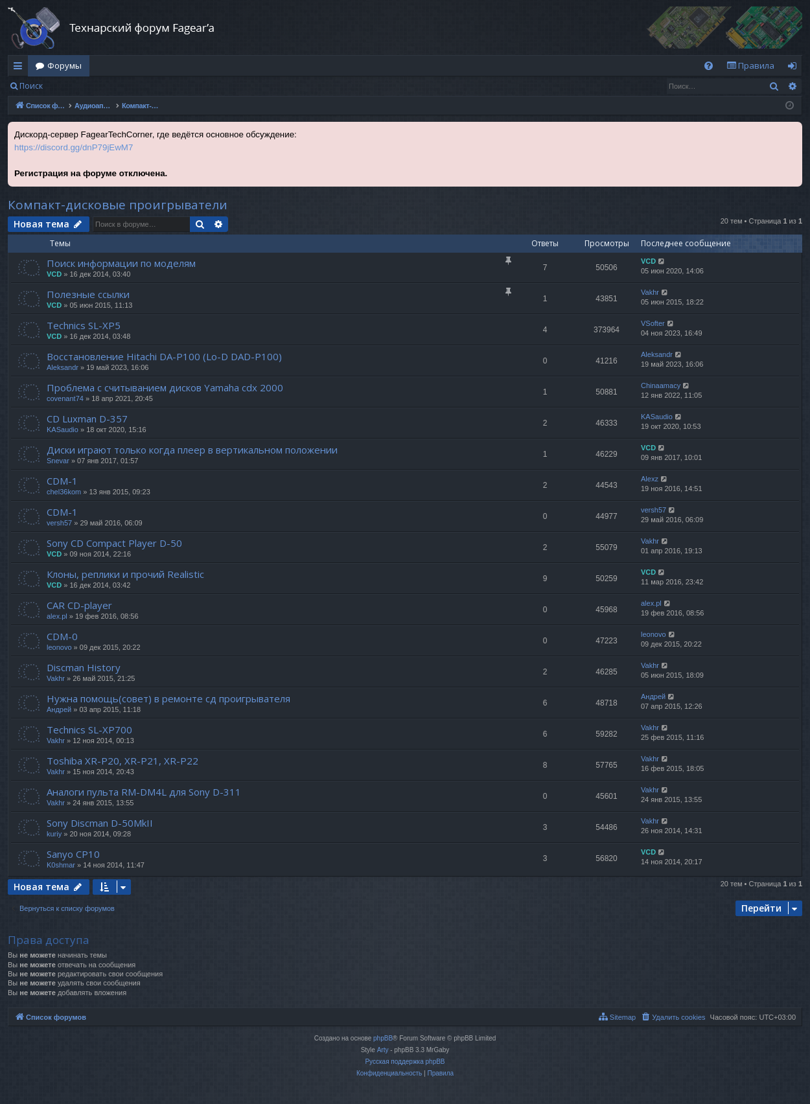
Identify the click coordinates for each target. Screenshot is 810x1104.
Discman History (84, 667)
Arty (383, 1049)
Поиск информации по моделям (121, 263)
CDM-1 (62, 480)
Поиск (31, 85)
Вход (71, 85)
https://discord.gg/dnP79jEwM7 (73, 147)
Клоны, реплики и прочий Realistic (125, 574)
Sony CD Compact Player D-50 (114, 542)
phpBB (383, 1038)
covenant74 (65, 398)
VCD (54, 274)
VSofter (653, 323)
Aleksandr (62, 367)
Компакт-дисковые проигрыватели (117, 204)
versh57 (59, 523)
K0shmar (61, 865)
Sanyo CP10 (73, 853)
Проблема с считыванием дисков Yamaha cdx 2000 (165, 387)
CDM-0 (62, 636)
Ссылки (20, 68)
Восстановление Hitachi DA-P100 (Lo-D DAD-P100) (164, 356)
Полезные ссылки (88, 294)
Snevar (58, 461)
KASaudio (62, 429)
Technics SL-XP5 (84, 325)
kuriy (54, 834)
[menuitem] (709, 65)
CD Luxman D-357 (87, 418)
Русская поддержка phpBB (405, 1061)
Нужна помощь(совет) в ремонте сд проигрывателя (168, 698)
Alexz (649, 479)
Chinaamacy (660, 385)
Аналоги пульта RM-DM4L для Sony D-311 (144, 791)
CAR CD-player (79, 605)
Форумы (64, 65)
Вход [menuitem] (794, 68)
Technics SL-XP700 (89, 729)
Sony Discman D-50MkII (100, 822)
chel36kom (64, 492)
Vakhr (650, 292)
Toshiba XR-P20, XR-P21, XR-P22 (122, 760)
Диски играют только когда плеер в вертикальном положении (192, 449)
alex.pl (57, 616)
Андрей (59, 709)
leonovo (59, 647)
